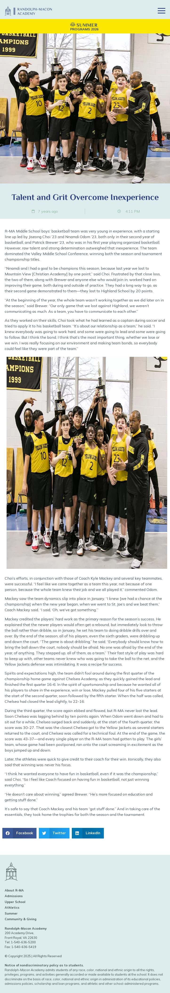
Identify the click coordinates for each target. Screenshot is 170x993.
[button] (144, 11)
